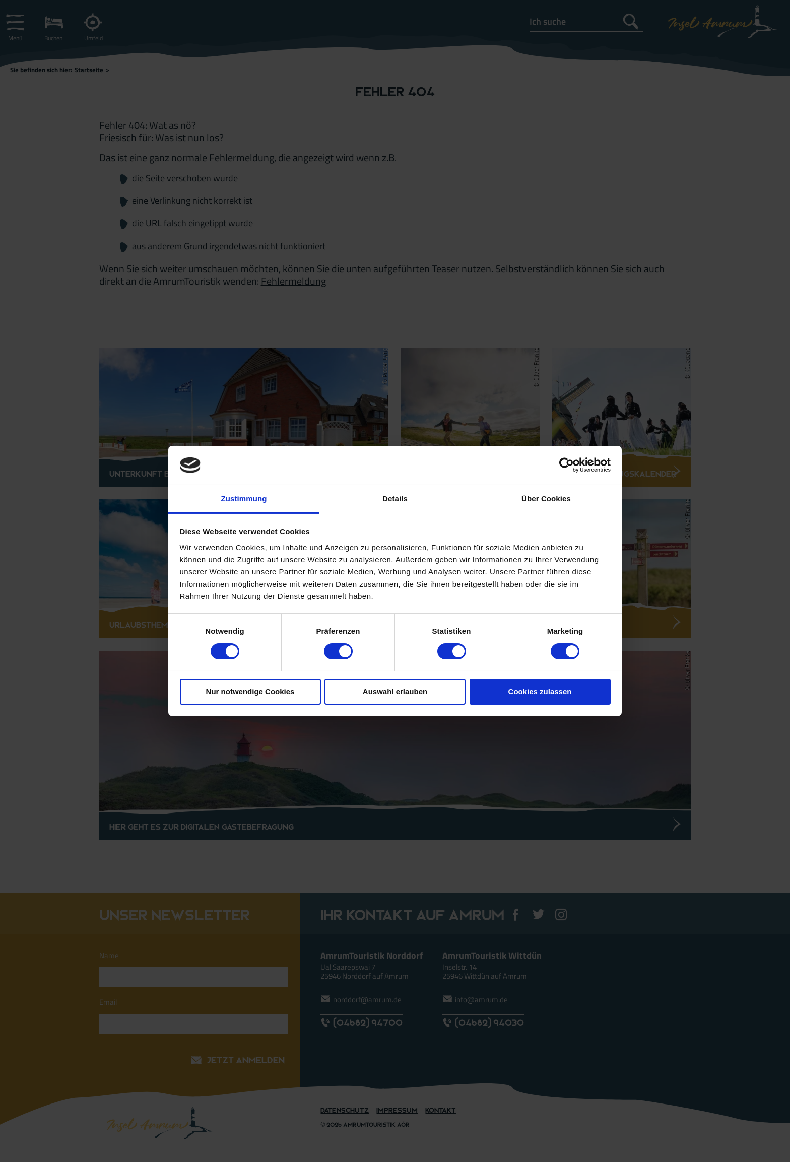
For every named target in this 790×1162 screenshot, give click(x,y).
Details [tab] (395, 498)
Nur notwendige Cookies (250, 691)
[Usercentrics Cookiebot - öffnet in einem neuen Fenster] (566, 465)
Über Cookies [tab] (546, 498)
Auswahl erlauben (395, 691)
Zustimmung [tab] (244, 498)
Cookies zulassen (540, 691)
